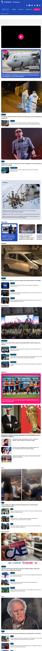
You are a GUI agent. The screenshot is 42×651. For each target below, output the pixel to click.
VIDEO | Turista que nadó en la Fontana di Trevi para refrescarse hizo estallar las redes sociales (26, 511)
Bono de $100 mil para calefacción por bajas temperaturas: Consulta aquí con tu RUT (24, 583)
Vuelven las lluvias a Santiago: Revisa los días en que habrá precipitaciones (24, 170)
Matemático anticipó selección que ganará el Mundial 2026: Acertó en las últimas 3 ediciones (20, 435)
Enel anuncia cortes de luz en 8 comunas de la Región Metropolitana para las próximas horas (26, 575)
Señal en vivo (36, 9)
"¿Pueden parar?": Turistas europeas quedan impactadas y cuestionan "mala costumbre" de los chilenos (24, 519)
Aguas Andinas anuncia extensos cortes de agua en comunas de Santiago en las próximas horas (25, 590)
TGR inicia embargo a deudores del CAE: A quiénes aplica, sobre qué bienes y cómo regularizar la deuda (20, 569)
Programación (29, 9)
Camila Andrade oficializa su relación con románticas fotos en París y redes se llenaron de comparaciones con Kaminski (26, 639)
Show (3, 161)
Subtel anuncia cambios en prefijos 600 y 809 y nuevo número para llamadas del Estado (25, 293)
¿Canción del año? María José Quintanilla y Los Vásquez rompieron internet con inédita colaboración (25, 646)
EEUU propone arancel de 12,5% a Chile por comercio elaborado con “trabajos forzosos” (25, 349)
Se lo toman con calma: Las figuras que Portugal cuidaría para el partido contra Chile (20, 400)
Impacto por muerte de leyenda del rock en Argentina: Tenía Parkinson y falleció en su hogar (21, 164)
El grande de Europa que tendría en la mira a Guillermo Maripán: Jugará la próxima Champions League (25, 440)
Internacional (4, 340)
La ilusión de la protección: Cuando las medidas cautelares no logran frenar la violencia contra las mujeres (26, 237)
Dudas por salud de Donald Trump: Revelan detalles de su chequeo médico (25, 364)
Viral (3, 502)
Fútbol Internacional (7, 406)
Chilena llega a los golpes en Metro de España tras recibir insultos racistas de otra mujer (19, 505)
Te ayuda (3, 566)
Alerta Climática (5, 169)
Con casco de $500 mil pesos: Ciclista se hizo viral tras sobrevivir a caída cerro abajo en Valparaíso (25, 526)
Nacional (6, 51)
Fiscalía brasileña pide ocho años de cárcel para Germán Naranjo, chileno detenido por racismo (25, 301)
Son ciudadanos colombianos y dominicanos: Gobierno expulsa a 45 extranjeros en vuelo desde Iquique (20, 75)
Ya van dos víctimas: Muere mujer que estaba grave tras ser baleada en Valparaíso (21, 117)
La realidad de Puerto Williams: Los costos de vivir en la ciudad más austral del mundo (8, 237)
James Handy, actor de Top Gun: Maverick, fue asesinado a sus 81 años (21, 633)
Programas (20, 9)
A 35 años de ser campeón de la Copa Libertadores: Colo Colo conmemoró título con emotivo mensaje (25, 448)
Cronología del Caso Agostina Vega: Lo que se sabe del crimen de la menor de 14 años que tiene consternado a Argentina (26, 357)
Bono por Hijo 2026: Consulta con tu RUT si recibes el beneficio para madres (21, 214)
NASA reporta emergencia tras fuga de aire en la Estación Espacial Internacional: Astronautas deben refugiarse (19, 211)
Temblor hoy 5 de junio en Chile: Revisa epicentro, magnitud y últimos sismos (24, 286)
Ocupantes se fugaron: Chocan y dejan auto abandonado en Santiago (21, 280)
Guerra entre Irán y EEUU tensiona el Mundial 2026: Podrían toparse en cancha (20, 343)
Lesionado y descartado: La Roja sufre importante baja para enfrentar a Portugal (26, 456)
